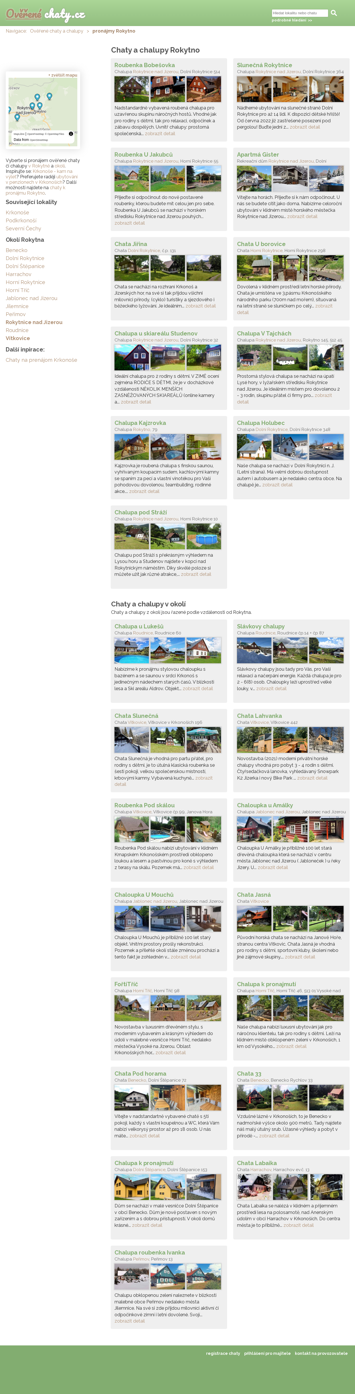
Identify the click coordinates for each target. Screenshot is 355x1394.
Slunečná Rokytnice (264, 65)
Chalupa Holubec (261, 423)
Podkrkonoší (21, 220)
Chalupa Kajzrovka (140, 423)
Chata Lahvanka (259, 716)
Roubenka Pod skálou (145, 805)
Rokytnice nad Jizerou (155, 71)
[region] (43, 112)
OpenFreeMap (35, 134)
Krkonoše (17, 212)
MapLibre (19, 134)
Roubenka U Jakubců (144, 154)
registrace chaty (223, 1353)
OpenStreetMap (39, 140)
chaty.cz (45, 14)
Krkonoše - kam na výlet (39, 174)
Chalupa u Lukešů (139, 626)
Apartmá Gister (258, 154)
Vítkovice (137, 722)
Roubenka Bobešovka (145, 65)
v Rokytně (39, 166)
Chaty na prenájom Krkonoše (41, 360)
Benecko (137, 1080)
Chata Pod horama (140, 1074)
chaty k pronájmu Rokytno (35, 190)
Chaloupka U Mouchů (144, 895)
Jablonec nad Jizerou (278, 811)
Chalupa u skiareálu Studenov (156, 333)
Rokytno (141, 429)
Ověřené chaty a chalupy (56, 31)
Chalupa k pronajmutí (266, 984)
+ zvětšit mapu (62, 75)
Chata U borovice (261, 244)
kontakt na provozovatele (321, 1353)
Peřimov (141, 1259)
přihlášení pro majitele (267, 1353)
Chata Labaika (257, 1163)
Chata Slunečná (136, 716)
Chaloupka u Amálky (265, 805)
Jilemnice (17, 306)
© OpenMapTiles (54, 134)
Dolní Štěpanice (149, 1169)
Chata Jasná (254, 895)
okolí (60, 166)
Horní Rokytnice (267, 250)
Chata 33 (249, 1074)
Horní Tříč (142, 990)
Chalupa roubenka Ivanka (150, 1252)
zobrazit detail (160, 133)
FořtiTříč (126, 984)
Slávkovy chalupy (261, 626)
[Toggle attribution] (71, 133)
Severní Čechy (23, 228)
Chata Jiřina (131, 244)
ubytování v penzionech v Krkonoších (42, 179)
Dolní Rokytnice (144, 250)
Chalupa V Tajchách (264, 333)
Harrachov (261, 1169)
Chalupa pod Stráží (141, 512)
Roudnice (143, 633)
